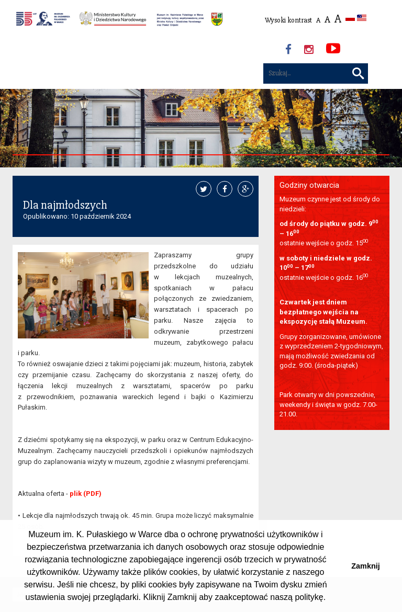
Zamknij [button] (365, 566)
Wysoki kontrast (288, 20)
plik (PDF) (86, 493)
